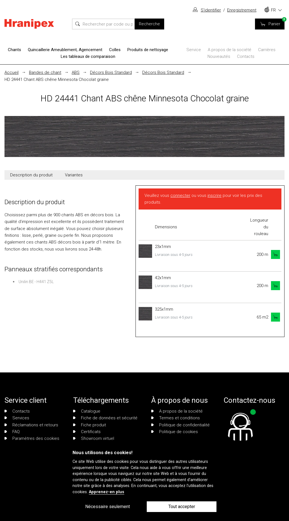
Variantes (74, 175)
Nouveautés (218, 56)
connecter (180, 195)
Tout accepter (181, 506)
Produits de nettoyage (147, 49)
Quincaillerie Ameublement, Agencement (65, 49)
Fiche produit (89, 424)
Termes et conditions (175, 417)
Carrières (267, 49)
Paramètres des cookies (31, 438)
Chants (14, 49)
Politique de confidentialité (180, 424)
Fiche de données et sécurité (105, 417)
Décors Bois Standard (111, 72)
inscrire (214, 195)
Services (16, 417)
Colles (115, 49)
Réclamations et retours (31, 424)
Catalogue (86, 411)
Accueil (11, 72)
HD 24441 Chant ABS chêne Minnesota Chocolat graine (56, 79)
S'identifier (211, 10)
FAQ (12, 431)
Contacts (245, 56)
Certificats (87, 431)
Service (193, 49)
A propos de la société (229, 49)
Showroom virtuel (93, 438)
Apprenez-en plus (106, 492)
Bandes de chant (45, 72)
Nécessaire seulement (107, 506)
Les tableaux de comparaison (88, 56)
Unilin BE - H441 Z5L (36, 281)
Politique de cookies (174, 431)
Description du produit (31, 175)
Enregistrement (241, 10)
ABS (76, 72)
